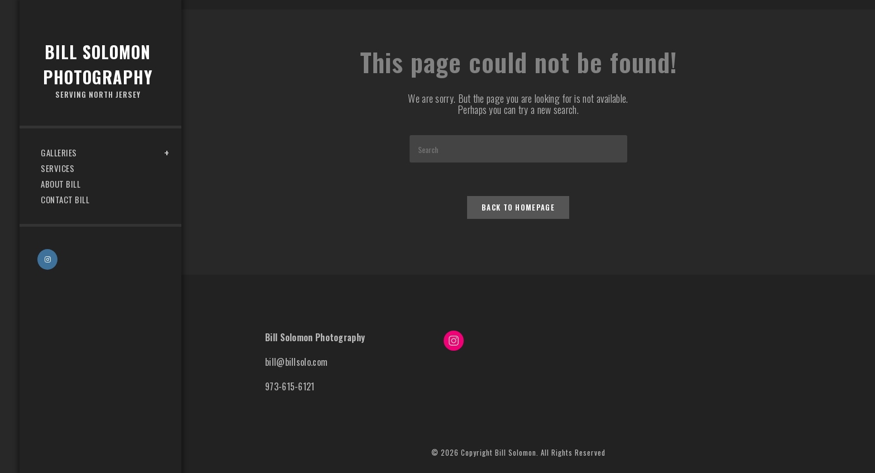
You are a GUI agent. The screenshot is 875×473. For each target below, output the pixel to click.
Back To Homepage (518, 207)
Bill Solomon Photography (97, 70)
